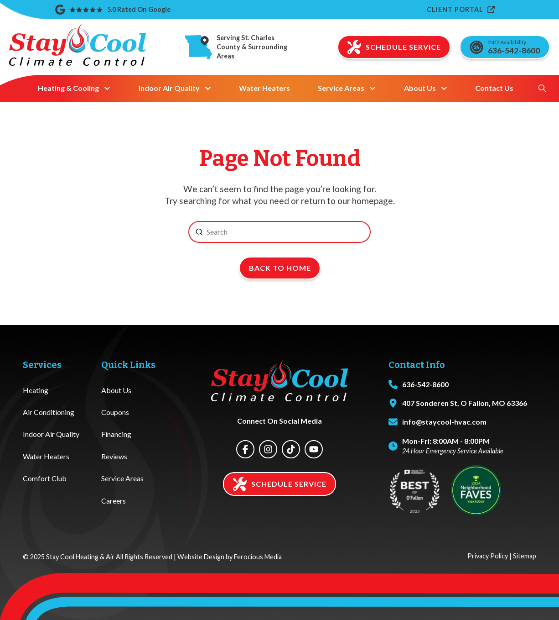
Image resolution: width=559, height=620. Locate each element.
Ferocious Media (258, 557)
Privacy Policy (487, 556)
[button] (542, 88)
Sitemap (524, 556)
